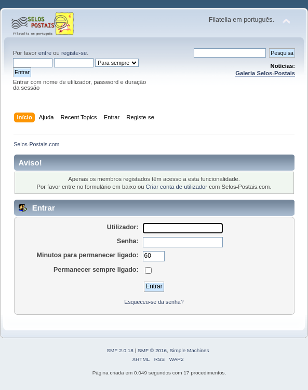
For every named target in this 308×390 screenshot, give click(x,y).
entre (45, 53)
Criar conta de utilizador (176, 187)
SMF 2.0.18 (119, 350)
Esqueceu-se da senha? (153, 302)
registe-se (74, 53)
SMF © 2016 (152, 350)
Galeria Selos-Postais (265, 73)
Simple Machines (189, 350)
